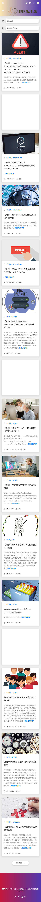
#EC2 (13, 540)
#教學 (8, 757)
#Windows (16, 822)
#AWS (8, 316)
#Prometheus (17, 58)
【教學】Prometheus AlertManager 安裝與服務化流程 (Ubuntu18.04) (19, 165)
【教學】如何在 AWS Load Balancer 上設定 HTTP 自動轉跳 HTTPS (19, 324)
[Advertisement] (20, 112)
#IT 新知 (8, 58)
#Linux (15, 423)
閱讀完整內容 (25, 82)
